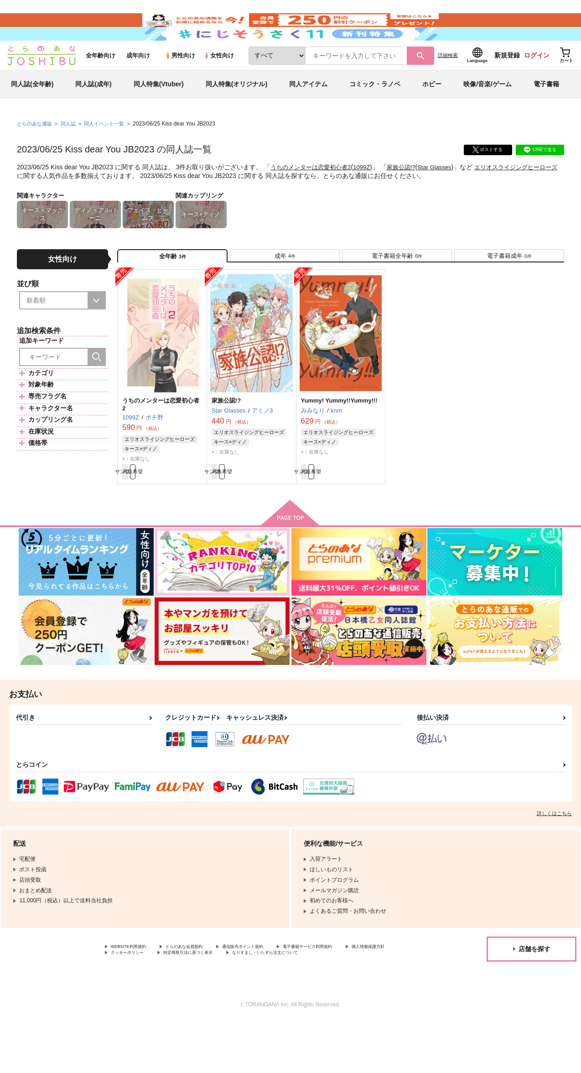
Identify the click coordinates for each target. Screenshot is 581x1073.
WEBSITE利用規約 (134, 988)
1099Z (368, 194)
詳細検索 (448, 82)
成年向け (138, 82)
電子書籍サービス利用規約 (353, 988)
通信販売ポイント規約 (273, 988)
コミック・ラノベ (374, 111)
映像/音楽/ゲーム (487, 111)
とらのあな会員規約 (201, 988)
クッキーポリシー (196, 996)
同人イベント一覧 (110, 151)
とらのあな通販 (36, 151)
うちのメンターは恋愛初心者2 (313, 194)
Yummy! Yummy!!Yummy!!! (339, 436)
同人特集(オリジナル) (236, 111)
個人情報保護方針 (133, 996)
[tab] (285, 287)
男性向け (180, 82)
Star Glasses (445, 194)
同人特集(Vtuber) (159, 111)
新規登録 (507, 82)
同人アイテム (308, 111)
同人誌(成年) (93, 111)
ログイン (537, 82)
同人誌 (72, 151)
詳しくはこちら (554, 854)
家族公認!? (409, 194)
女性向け (218, 82)
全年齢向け (100, 82)
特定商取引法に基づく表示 (270, 996)
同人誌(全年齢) (32, 111)
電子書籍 (546, 111)
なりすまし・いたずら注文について (154, 1003)
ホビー (431, 111)
